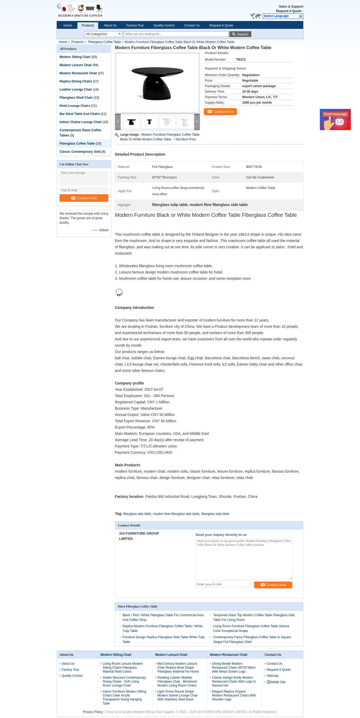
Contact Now (84, 198)
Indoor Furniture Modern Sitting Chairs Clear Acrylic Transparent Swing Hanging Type (124, 697)
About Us (110, 25)
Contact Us (192, 25)
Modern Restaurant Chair (78, 73)
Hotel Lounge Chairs (75, 106)
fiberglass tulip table (215, 514)
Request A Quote (288, 11)
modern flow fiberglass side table (176, 514)
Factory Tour (135, 25)
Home (67, 25)
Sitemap (272, 676)
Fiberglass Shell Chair (76, 97)
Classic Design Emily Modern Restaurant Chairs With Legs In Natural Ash (234, 681)
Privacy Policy (93, 712)
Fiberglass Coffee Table (104, 42)
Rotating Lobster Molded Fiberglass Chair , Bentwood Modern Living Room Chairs (177, 681)
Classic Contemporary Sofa (80, 152)
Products (88, 25)
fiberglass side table (137, 514)
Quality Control (163, 25)
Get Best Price (186, 139)
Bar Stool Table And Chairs (80, 114)
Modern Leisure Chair (76, 65)
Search (242, 34)
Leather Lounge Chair (76, 89)
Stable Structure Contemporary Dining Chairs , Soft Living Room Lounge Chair (124, 681)
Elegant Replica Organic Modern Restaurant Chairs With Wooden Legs (234, 695)
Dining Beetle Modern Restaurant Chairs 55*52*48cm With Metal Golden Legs (233, 667)
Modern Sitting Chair (75, 57)
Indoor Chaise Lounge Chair (81, 122)
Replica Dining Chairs (76, 81)
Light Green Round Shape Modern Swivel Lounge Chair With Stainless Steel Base (177, 695)
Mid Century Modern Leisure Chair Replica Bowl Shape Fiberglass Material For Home (178, 667)
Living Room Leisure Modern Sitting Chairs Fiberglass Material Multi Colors (123, 667)
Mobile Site (276, 682)
